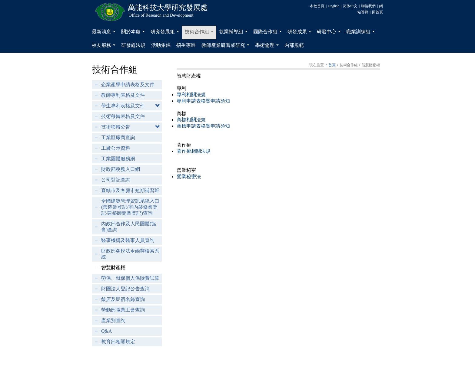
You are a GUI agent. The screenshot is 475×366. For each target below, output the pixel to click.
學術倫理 (268, 47)
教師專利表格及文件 (123, 95)
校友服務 (105, 47)
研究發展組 (166, 33)
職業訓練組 (361, 33)
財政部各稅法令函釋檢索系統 (130, 254)
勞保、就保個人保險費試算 (130, 278)
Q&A (106, 331)
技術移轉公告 (115, 126)
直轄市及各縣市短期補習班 (130, 190)
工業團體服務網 (118, 158)
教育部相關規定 (118, 341)
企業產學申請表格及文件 (127, 84)
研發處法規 (133, 45)
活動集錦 (161, 45)
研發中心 (330, 33)
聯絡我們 (368, 6)
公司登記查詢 (115, 179)
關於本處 (134, 33)
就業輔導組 (234, 33)
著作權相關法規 (194, 151)
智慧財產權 (113, 267)
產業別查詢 (113, 320)
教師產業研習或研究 (226, 47)
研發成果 (300, 33)
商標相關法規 (191, 119)
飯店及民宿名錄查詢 (123, 299)
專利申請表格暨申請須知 (203, 100)
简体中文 (350, 6)
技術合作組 (200, 33)
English (333, 6)
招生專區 (186, 45)
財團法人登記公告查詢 (125, 288)
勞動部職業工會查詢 (123, 309)
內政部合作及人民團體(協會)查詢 (128, 226)
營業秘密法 (189, 176)
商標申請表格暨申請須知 (203, 126)
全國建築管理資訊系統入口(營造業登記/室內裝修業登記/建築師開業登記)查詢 (130, 207)
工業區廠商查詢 (118, 137)
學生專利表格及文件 (123, 105)
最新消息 (105, 33)
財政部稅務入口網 (120, 169)
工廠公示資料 (115, 148)
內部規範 (294, 45)
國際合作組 (268, 33)
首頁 (332, 65)
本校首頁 (317, 6)
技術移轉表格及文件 (123, 116)
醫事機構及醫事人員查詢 (127, 240)
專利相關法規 (191, 94)
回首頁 (377, 12)
